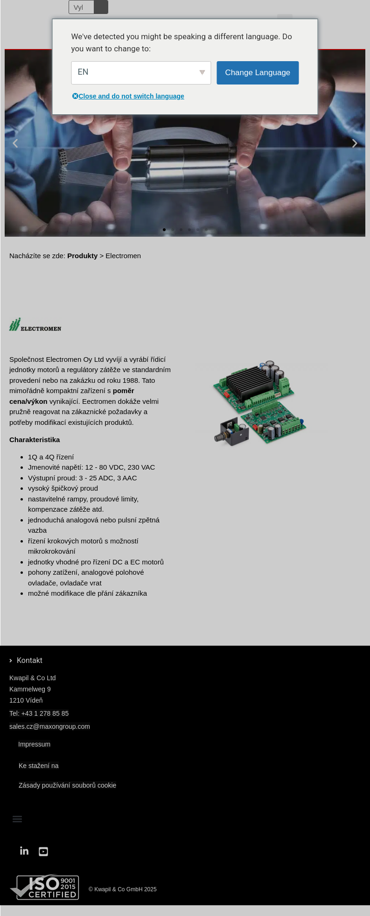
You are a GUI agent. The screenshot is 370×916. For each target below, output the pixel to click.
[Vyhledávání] (101, 7)
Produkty (82, 256)
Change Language (257, 72)
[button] (15, 143)
